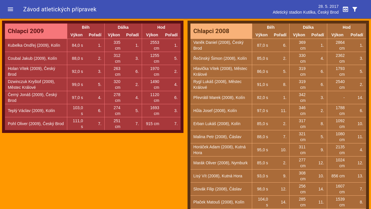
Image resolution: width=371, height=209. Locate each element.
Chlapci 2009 (26, 31)
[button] (10, 9)
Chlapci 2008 (211, 31)
